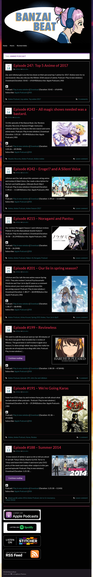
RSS (30, 92)
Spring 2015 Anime (38, 317)
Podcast (44, 258)
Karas (28, 437)
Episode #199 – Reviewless (35, 327)
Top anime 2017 (35, 99)
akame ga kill (12, 498)
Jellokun (18, 69)
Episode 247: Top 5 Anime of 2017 (41, 65)
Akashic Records (14, 159)
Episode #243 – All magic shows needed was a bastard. (50, 111)
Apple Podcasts (20, 92)
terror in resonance (47, 498)
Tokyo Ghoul (10, 500)
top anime (24, 99)
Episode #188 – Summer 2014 (37, 447)
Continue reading (15, 358)
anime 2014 (22, 498)
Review (34, 437)
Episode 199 (25, 378)
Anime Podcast (14, 99)
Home (5, 46)
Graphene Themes (20, 574)
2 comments (83, 99)
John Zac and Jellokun (39, 378)
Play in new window (21, 89)
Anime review (39, 159)
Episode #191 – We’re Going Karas (41, 388)
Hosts (12, 46)
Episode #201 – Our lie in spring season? (46, 268)
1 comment (83, 378)
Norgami (37, 258)
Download (34, 89)
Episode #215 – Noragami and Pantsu (43, 218)
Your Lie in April (52, 317)
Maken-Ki (29, 258)
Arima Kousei (25, 317)
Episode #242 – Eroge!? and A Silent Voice (47, 169)
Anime (10, 208)
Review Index (22, 46)
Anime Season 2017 (33, 208)
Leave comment (82, 159)
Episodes (25, 69)
